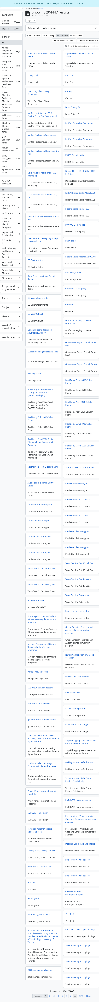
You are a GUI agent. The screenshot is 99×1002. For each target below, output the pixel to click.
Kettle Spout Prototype (49, 520)
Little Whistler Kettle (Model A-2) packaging (42, 174)
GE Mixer (69, 304)
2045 (81, 996)
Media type (8, 337)
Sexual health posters (64, 710)
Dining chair (33, 75)
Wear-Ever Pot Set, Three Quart (53, 568)
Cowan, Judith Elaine (11, 207)
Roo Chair (69, 75)
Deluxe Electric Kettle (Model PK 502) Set (80, 172)
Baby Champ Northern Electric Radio (42, 277)
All (3, 42)
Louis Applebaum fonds (11, 169)
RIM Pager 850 (34, 373)
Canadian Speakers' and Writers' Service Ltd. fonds (11, 81)
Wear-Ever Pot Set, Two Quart (68, 580)
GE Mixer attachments (38, 298)
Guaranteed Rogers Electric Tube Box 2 (80, 344)
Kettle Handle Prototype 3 (51, 536)
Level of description (8, 327)
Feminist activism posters (66, 678)
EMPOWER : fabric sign (38, 814)
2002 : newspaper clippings (77, 962)
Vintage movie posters (49, 672)
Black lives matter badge (65, 726)
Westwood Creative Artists (11, 263)
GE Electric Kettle (35, 260)
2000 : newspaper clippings (77, 977)
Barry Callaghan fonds (11, 158)
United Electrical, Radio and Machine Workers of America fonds (11, 101)
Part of (6, 36)
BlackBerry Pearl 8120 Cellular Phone (79, 405)
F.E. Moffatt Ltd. (11, 242)
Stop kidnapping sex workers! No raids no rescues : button (69, 743)
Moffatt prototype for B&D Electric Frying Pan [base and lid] (42, 114)
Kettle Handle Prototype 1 (51, 552)
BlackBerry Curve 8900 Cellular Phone (79, 427)
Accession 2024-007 (48, 600)
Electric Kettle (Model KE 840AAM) (80, 256)
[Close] (96, 3)
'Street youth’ (34, 899)
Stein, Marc (11, 279)
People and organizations (9, 287)
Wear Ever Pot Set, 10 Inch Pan (68, 565)
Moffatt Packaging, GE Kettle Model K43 (78, 322)
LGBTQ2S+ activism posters (51, 688)
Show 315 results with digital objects (81, 46)
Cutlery (68, 91)
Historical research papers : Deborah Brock (40, 831)
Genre (5, 316)
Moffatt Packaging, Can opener (79, 123)
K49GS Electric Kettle (74, 155)
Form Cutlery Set (73, 107)
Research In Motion (11, 271)
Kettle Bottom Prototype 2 (51, 505)
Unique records (11, 22)
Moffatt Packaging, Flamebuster (80, 139)
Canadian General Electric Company (11, 223)
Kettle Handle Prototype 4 (66, 533)
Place (5, 298)
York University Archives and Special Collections (11, 252)
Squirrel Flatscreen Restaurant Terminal (79, 55)
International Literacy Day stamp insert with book (43, 240)
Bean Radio (70, 240)
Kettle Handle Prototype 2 (66, 549)
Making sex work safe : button (79, 762)
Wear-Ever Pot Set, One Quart (52, 584)
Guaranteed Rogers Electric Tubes (81, 364)
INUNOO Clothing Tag (75, 224)
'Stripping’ (70, 914)
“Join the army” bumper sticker (53, 720)
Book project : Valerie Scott (77, 860)
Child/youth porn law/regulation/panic (74, 893)
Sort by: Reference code (63, 40)
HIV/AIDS (32, 883)
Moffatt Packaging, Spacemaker (42, 135)
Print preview (33, 35)
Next (88, 996)
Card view (62, 35)
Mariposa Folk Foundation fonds (11, 66)
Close (40, 8)
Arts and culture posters (50, 704)
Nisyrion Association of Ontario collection (68, 658)
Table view (76, 35)
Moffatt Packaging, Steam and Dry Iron (43, 152)
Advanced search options (42, 28)
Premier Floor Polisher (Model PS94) (41, 55)
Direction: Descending (87, 40)
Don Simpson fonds (11, 139)
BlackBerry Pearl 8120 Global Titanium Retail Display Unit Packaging (41, 442)
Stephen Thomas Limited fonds (11, 127)
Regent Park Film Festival (11, 234)
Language (7, 14)
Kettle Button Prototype (76, 485)
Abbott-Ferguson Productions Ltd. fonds (11, 52)
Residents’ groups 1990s (39, 915)
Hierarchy (48, 35)
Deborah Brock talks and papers (80, 844)
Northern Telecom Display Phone (43, 466)
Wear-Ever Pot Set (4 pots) (66, 596)
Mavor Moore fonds (11, 149)
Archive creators (7, 182)
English (11, 29)
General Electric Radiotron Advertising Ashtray (40, 331)
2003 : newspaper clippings (77, 946)
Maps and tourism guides (66, 612)
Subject (6, 307)
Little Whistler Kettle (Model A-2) (80, 193)
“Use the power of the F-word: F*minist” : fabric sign (79, 780)
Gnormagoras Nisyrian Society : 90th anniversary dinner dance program (53, 619)
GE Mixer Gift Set (35, 314)
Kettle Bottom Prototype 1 (66, 517)
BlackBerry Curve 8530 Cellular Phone (79, 383)
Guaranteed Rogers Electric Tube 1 (43, 353)
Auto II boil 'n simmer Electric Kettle (41, 484)
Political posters (61, 694)
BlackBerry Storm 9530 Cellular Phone (79, 449)
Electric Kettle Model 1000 (77, 209)
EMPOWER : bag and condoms (79, 800)
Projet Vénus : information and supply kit (42, 794)
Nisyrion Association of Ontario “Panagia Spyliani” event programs (53, 647)
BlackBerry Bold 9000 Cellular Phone (41, 419)
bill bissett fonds (11, 116)
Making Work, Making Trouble (41, 852)
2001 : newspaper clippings (40, 971)
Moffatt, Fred (11, 214)
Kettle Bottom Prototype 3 (66, 501)
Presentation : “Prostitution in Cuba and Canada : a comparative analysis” (80, 819)
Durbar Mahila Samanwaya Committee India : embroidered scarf (42, 767)
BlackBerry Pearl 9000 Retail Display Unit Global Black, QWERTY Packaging (40, 392)
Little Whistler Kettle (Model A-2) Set (42, 196)
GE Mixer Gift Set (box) (75, 288)
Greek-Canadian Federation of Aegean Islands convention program (68, 631)
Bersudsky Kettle (73, 272)
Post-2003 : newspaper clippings (80, 930)
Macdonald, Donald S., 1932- (11, 197)
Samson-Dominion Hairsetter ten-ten (43, 218)
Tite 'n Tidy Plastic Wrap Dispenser (38, 93)
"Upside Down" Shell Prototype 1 (80, 469)
